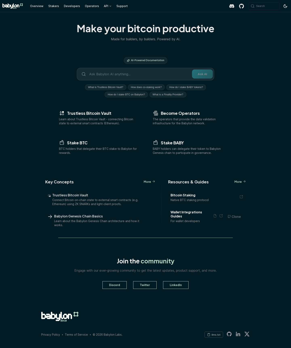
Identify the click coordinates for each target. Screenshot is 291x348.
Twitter (145, 285)
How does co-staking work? (146, 87)
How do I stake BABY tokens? (186, 87)
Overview (36, 6)
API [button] (106, 6)
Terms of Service (76, 334)
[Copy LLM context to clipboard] (214, 335)
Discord (114, 285)
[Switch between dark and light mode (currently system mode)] (285, 6)
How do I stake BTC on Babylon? (126, 94)
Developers (72, 6)
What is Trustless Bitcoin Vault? (105, 87)
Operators (92, 6)
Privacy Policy (50, 334)
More (149, 181)
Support (122, 6)
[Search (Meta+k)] (264, 6)
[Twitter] (247, 334)
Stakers (53, 6)
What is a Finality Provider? (168, 94)
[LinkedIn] (238, 334)
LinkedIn (176, 285)
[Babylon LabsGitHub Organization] (229, 334)
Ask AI (202, 74)
